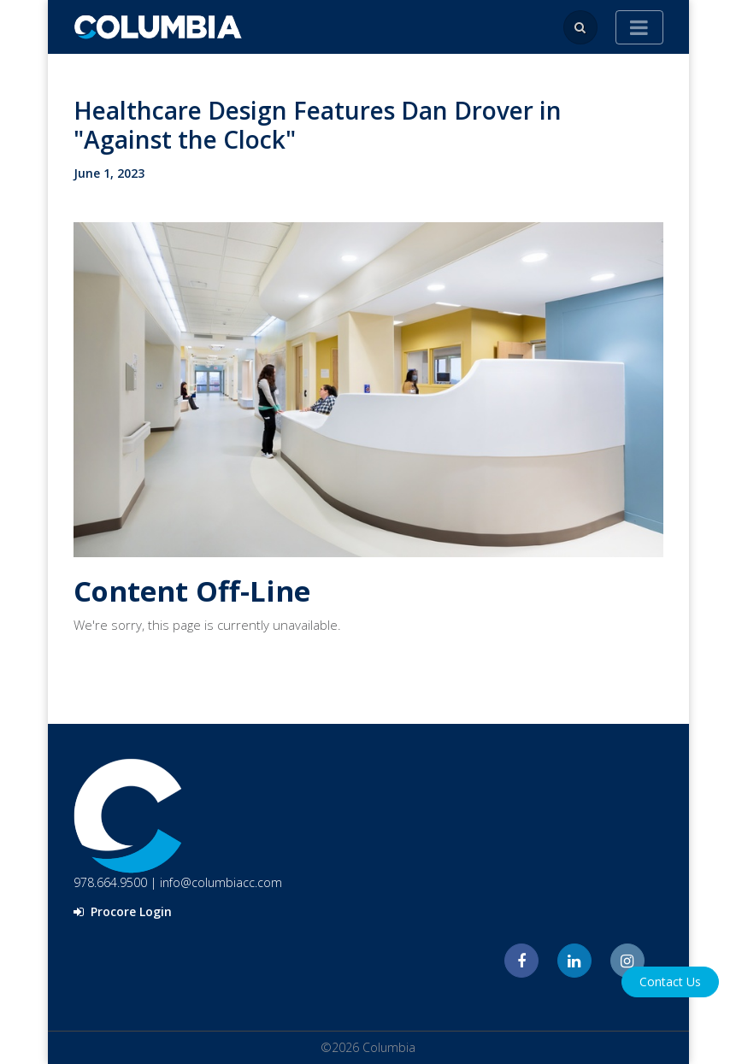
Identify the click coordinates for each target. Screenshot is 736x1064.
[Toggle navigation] (639, 27)
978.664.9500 (110, 882)
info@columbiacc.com (221, 882)
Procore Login (123, 911)
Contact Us (670, 981)
